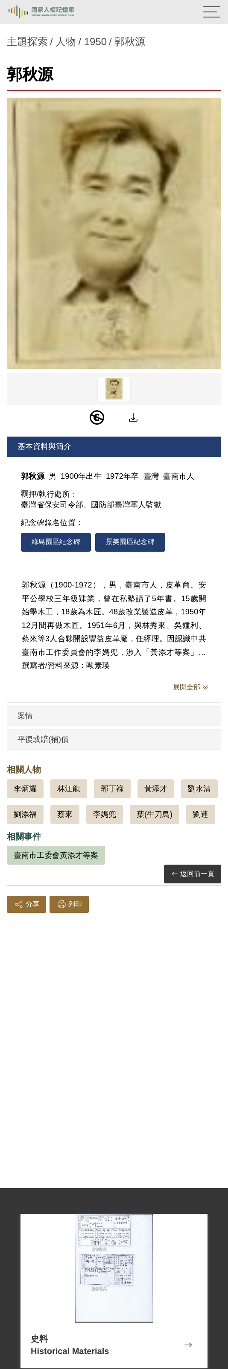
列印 (69, 904)
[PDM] (97, 417)
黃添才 (155, 788)
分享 (26, 904)
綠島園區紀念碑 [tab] (56, 541)
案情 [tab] (25, 716)
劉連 (200, 814)
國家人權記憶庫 (50, 12)
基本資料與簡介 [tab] (44, 446)
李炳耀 (25, 788)
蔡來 (65, 814)
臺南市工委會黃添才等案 (56, 855)
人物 (66, 41)
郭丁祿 (112, 788)
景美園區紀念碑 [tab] (130, 541)
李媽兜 (104, 814)
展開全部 (186, 687)
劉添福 (25, 814)
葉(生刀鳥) (154, 814)
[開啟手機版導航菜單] (211, 12)
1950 (95, 41)
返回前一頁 (192, 874)
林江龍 (68, 788)
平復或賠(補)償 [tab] (43, 739)
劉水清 (199, 788)
